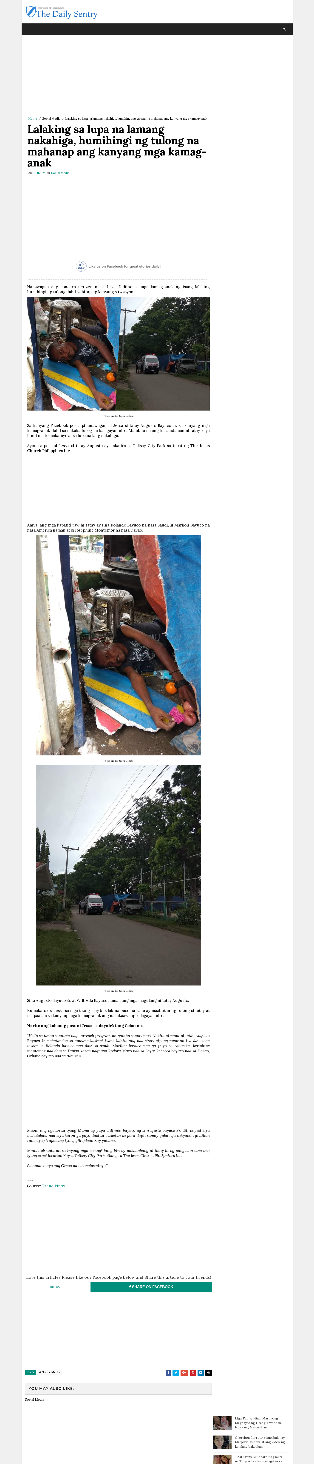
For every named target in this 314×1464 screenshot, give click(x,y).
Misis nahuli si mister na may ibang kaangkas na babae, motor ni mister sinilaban (259, 172)
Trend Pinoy (53, 1189)
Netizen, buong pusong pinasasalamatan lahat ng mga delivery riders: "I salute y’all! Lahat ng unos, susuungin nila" (258, 217)
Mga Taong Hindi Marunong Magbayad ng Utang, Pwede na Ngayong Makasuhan (258, 48)
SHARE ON (149, 1295)
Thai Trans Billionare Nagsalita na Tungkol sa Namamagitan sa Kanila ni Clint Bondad (259, 86)
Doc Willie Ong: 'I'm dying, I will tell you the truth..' (259, 151)
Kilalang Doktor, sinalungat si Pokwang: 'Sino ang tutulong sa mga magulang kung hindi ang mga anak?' (259, 108)
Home (32, 119)
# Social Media (49, 1381)
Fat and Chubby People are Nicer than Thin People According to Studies (260, 239)
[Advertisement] (117, 77)
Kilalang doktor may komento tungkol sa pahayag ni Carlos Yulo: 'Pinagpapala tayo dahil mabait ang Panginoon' (258, 132)
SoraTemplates (56, 1456)
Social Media (51, 119)
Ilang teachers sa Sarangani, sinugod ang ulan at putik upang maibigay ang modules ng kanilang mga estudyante (259, 194)
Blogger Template (109, 1456)
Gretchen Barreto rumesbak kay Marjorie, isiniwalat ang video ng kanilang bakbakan (260, 67)
